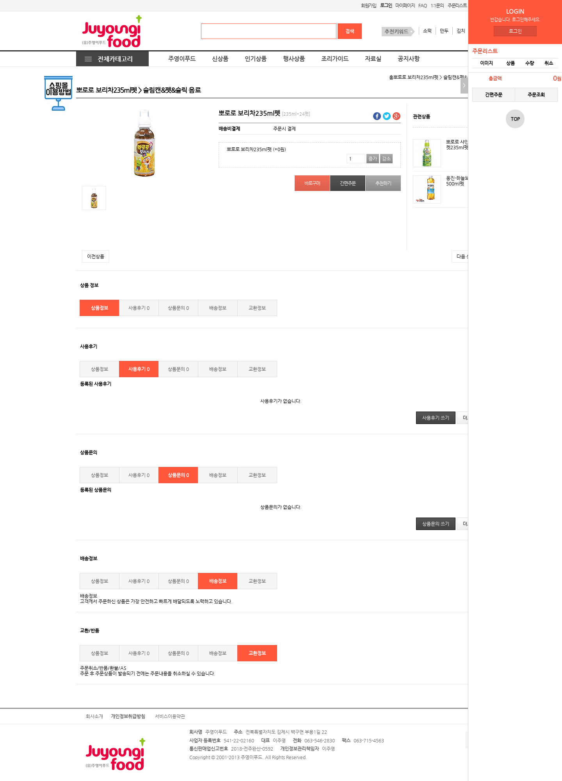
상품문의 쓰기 (435, 524)
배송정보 (217, 308)
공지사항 (409, 59)
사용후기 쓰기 (435, 418)
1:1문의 (437, 5)
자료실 (373, 59)
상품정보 (99, 308)
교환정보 (257, 308)
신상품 (220, 59)
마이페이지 (404, 5)
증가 (372, 158)
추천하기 (383, 183)
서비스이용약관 (170, 716)
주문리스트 (457, 5)
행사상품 (294, 59)
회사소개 (94, 716)
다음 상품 (466, 256)
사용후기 (138, 308)
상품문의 (178, 308)
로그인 (515, 31)
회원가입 (368, 5)
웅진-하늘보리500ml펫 (459, 180)
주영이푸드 (182, 59)
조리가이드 (335, 59)
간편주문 (493, 94)
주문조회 (536, 94)
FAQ (422, 5)
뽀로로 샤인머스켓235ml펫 (461, 144)
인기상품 (256, 59)
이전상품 (95, 256)
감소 (386, 158)
